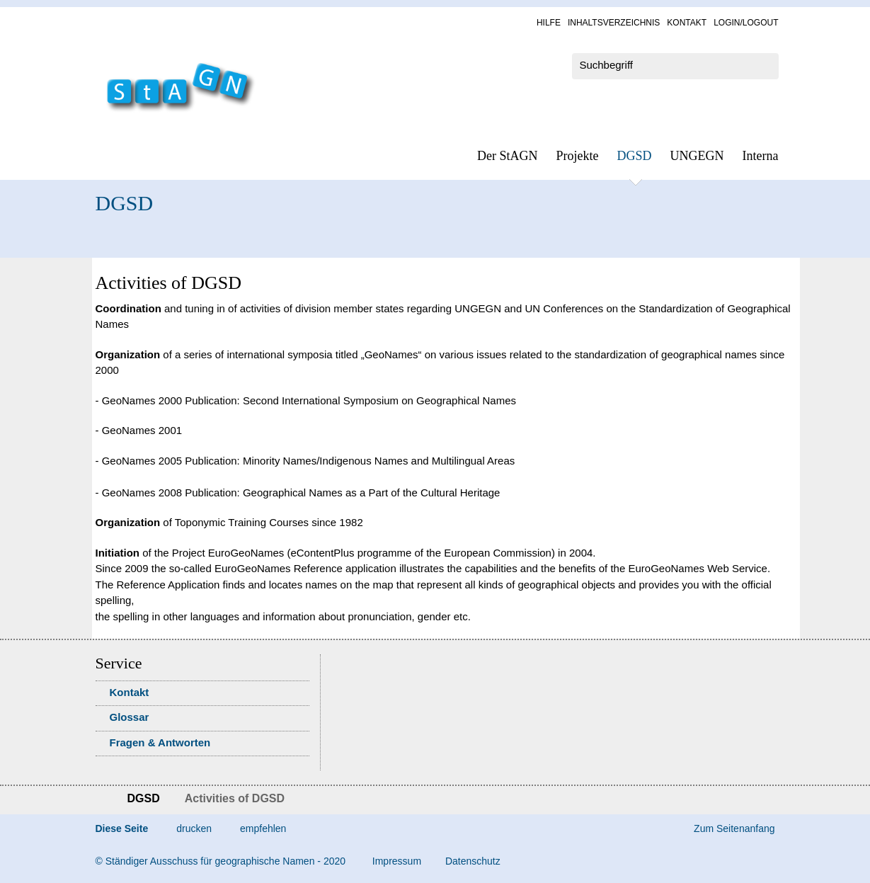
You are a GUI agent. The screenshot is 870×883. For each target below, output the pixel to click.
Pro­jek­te (577, 156)
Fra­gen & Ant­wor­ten (160, 742)
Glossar (129, 717)
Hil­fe (549, 23)
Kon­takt (686, 23)
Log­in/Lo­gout (746, 23)
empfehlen (263, 828)
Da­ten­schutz (472, 861)
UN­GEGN (697, 156)
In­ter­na (761, 156)
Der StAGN (507, 156)
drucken (194, 828)
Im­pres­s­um (396, 861)
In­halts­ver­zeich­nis (614, 23)
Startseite (101, 800)
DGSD (634, 156)
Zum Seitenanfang (734, 828)
